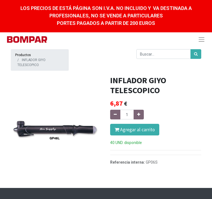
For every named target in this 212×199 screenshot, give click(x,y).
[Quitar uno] (115, 114)
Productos (23, 55)
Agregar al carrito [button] (135, 130)
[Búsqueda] (195, 54)
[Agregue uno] (139, 114)
